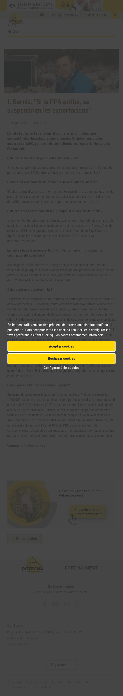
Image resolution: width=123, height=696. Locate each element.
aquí (52, 335)
